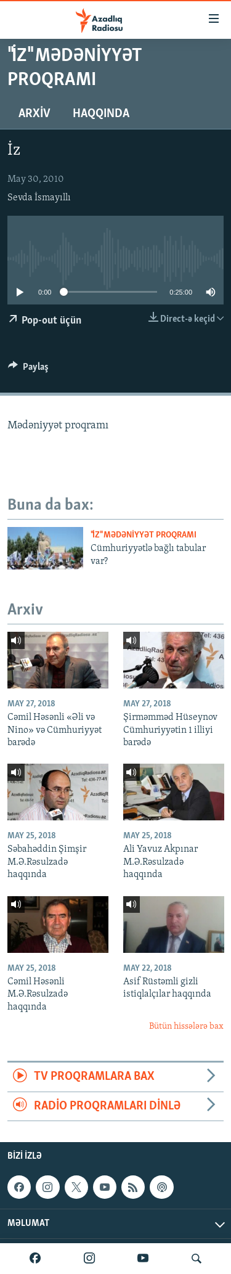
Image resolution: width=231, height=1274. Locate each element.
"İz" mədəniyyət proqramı (144, 535)
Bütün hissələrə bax (186, 1026)
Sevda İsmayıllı (39, 198)
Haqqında (101, 114)
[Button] (28, 370)
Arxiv (34, 114)
